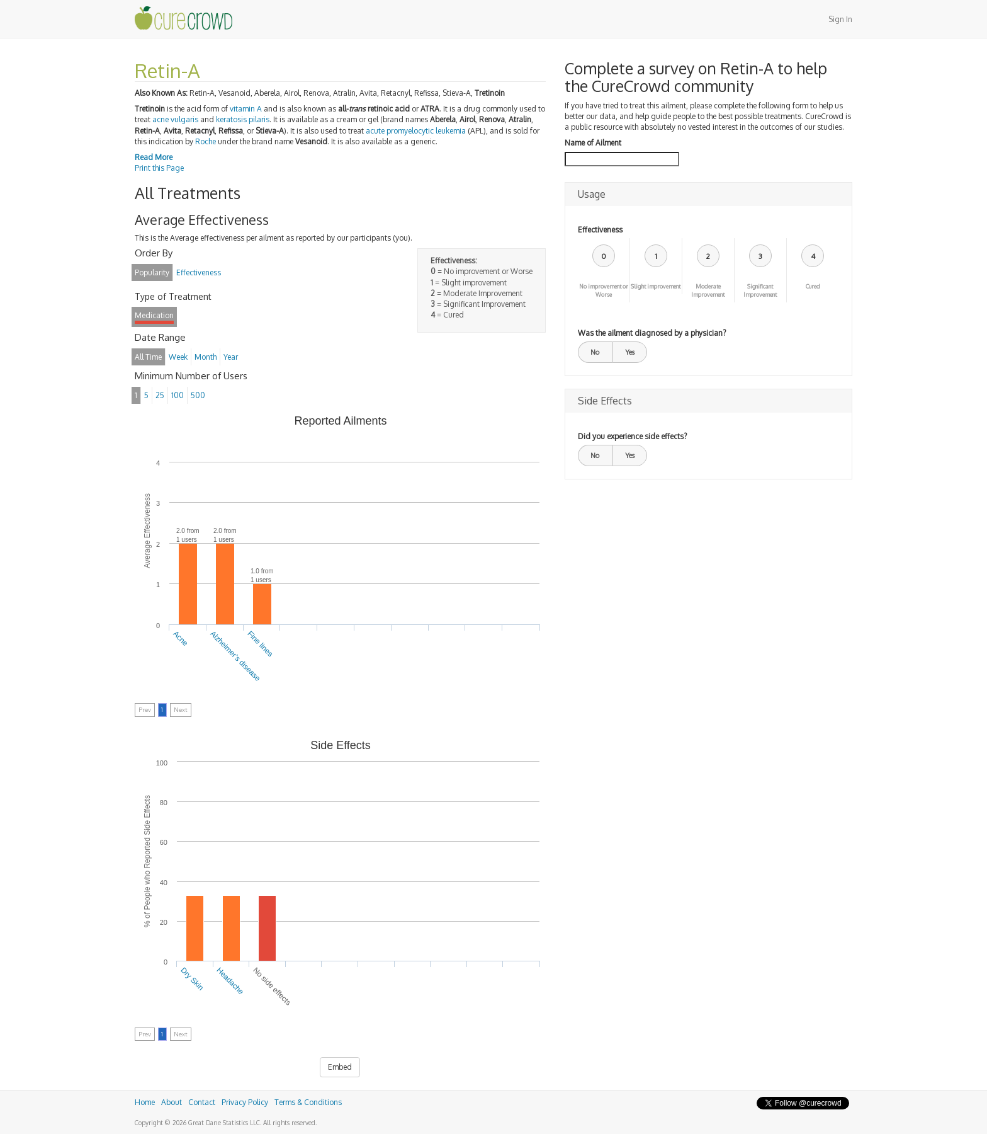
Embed (340, 1067)
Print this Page (159, 168)
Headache (230, 981)
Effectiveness (600, 229)
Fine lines (259, 643)
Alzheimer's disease (235, 656)
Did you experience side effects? (632, 436)
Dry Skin (192, 979)
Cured (813, 286)
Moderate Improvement (708, 290)
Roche (205, 141)
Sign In (840, 19)
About (171, 1102)
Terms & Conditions (308, 1102)
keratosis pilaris (242, 119)
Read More (153, 157)
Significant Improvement (760, 290)
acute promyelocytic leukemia (416, 130)
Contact (201, 1102)
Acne (181, 638)
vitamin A (246, 108)
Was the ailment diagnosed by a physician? (652, 333)
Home (145, 1102)
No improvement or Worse (603, 290)
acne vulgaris (175, 119)
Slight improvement (655, 286)
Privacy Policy (245, 1102)
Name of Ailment (593, 142)
